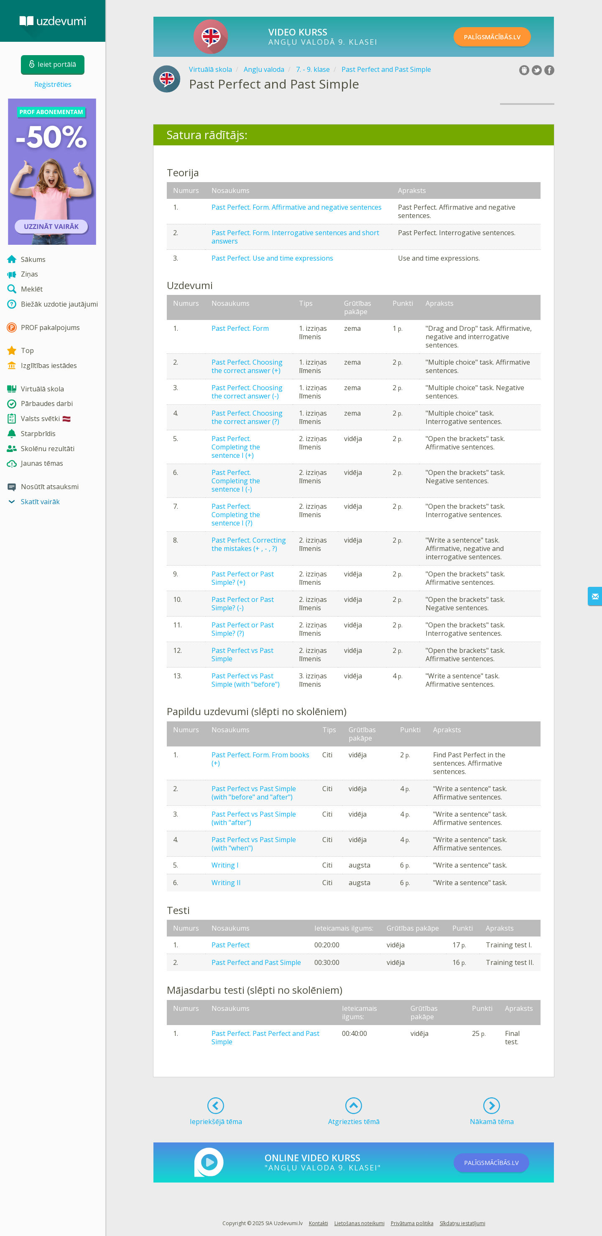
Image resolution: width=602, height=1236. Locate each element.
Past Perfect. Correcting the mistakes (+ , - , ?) (249, 544)
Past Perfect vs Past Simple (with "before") (246, 680)
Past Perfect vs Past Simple (242, 654)
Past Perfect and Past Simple (256, 962)
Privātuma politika (412, 1223)
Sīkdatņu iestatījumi (462, 1223)
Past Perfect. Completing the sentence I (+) (236, 447)
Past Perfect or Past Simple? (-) (243, 603)
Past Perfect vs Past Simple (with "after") (254, 818)
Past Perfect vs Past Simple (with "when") (254, 844)
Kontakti (318, 1223)
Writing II (226, 882)
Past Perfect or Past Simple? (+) (243, 578)
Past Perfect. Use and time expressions (272, 258)
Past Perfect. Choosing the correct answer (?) (247, 417)
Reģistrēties (52, 84)
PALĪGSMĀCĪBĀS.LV (500, 36)
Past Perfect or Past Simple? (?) (243, 629)
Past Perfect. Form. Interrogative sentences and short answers (295, 237)
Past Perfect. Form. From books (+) (260, 759)
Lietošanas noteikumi (359, 1223)
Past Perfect (231, 944)
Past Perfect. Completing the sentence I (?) (236, 515)
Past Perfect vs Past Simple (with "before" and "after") (254, 793)
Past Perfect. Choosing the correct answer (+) (247, 366)
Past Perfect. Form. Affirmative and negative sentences (297, 207)
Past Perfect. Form (240, 328)
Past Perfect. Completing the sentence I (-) (236, 481)
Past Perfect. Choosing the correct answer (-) (247, 392)
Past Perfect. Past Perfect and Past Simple (265, 1037)
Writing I (225, 865)
